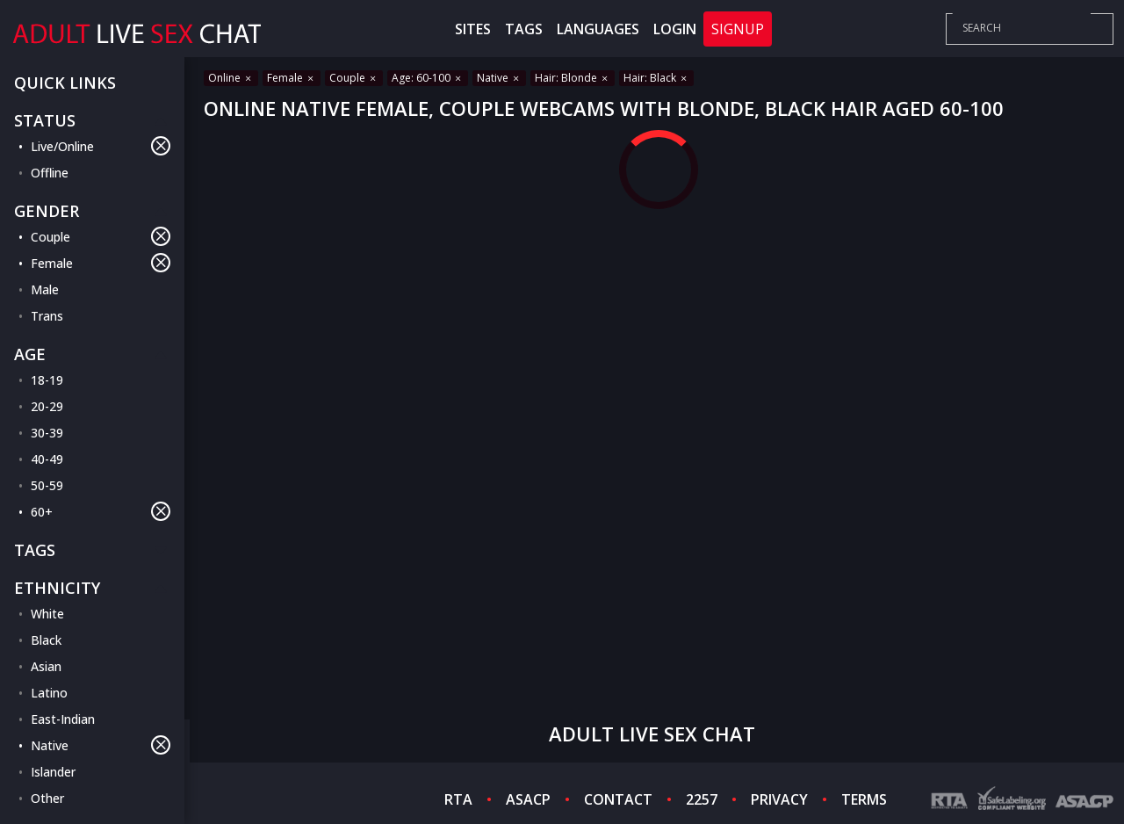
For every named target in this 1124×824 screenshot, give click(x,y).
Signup (737, 29)
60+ (100, 511)
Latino (49, 692)
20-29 (47, 406)
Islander (53, 771)
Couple (100, 236)
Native (100, 745)
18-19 (47, 380)
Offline (49, 172)
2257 (701, 799)
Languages (598, 29)
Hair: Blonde (572, 77)
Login (674, 29)
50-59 (47, 485)
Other (47, 798)
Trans (47, 315)
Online (231, 77)
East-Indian (63, 719)
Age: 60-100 (428, 77)
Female (100, 262)
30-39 (47, 432)
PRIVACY (779, 799)
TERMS (864, 799)
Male (45, 289)
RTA (458, 799)
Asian (46, 666)
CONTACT (618, 799)
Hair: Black (656, 77)
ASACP (528, 799)
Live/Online (100, 145)
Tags (524, 29)
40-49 (47, 459)
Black (46, 640)
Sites (473, 29)
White (47, 613)
